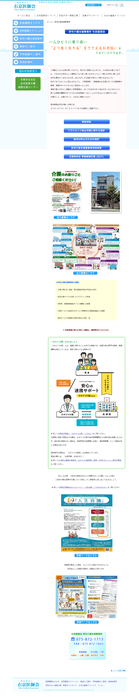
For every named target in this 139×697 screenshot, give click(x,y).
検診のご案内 (85, 681)
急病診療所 (112, 681)
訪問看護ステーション (70, 681)
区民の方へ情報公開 (53, 685)
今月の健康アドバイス (87, 685)
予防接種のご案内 (100, 681)
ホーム (49, 22)
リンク (100, 685)
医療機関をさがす (52, 681)
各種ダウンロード (70, 685)
